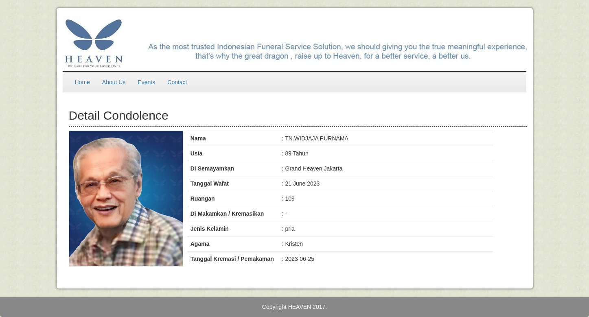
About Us (114, 82)
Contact (177, 82)
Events (146, 82)
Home (82, 82)
